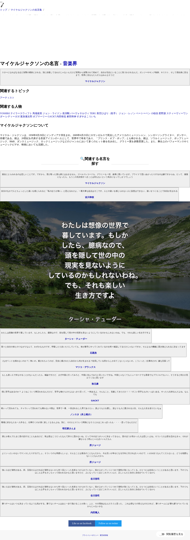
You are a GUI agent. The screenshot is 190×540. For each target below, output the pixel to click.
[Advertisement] (95, 38)
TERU (93, 113)
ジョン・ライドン (52, 113)
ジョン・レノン (127, 113)
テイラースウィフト (21, 113)
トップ (3, 9)
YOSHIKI (5, 113)
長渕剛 (65, 113)
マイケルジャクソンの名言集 (26, 9)
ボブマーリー (40, 116)
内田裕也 (61, 116)
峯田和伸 (71, 116)
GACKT (52, 116)
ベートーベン (143, 113)
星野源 (162, 113)
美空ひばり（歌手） (107, 113)
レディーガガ (12, 116)
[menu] (1, 2)
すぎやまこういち (86, 116)
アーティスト (7, 97)
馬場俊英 (37, 113)
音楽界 (70, 63)
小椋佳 (154, 113)
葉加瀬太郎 (26, 116)
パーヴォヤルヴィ (79, 113)
